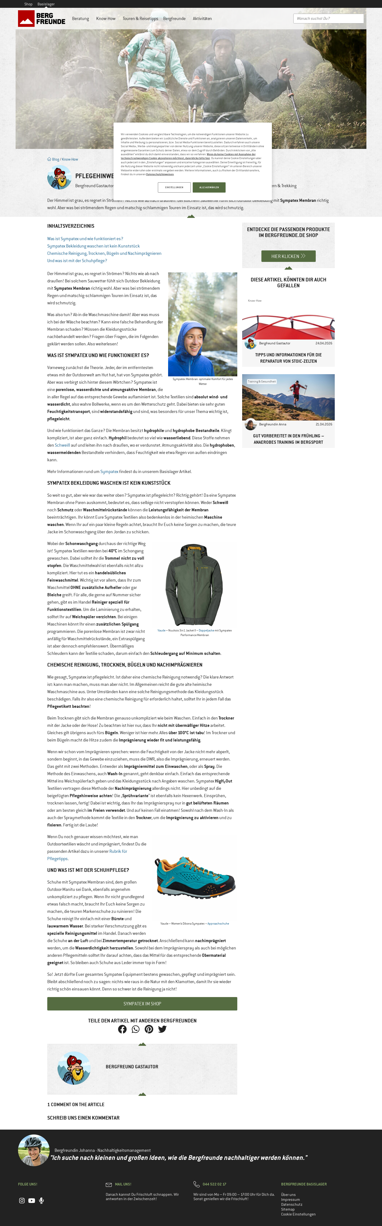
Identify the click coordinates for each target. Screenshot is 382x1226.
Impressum (290, 1199)
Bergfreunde (175, 18)
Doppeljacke (206, 630)
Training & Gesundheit (262, 381)
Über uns (288, 1194)
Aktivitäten (203, 18)
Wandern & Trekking (278, 185)
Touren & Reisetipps (140, 18)
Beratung (81, 18)
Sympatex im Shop (142, 1004)
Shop (28, 4)
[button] (122, 1029)
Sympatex (109, 471)
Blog (53, 159)
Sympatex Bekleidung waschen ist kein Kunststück (93, 246)
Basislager (46, 4)
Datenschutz (292, 1204)
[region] (193, 162)
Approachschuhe (218, 924)
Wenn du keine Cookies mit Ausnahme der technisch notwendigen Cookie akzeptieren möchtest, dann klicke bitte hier (188, 156)
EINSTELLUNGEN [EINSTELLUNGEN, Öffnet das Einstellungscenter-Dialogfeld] (173, 187)
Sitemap (288, 1209)
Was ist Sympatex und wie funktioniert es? (85, 238)
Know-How (107, 18)
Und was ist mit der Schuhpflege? (77, 260)
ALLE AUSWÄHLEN (209, 187)
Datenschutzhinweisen (160, 174)
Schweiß (62, 445)
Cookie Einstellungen (298, 1214)
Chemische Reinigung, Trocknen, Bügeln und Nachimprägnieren (104, 253)
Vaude (161, 630)
